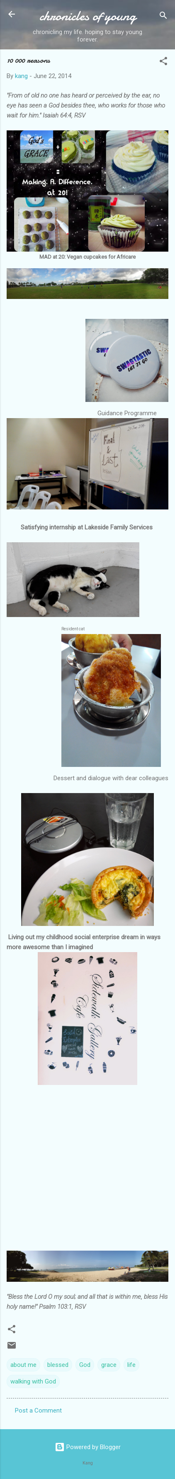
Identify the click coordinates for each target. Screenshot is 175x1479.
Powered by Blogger (88, 1447)
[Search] (163, 16)
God (84, 1365)
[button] (163, 62)
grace (109, 1365)
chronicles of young (87, 16)
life (131, 1365)
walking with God (33, 1381)
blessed (57, 1365)
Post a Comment (38, 1410)
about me (23, 1365)
